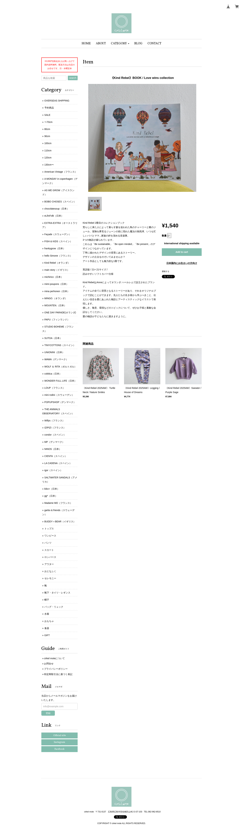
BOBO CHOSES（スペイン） (60, 201)
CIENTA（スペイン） (55, 456)
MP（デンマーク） (54, 442)
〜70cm (48, 122)
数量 (164, 235)
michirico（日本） (53, 277)
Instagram (59, 742)
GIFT (47, 635)
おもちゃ (49, 621)
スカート (49, 550)
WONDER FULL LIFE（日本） (60, 380)
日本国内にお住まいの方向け (181, 263)
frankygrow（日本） (54, 248)
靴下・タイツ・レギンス (57, 592)
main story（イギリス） (57, 270)
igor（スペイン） (53, 470)
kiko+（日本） (51, 488)
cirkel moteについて (54, 658)
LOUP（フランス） (54, 387)
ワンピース (50, 535)
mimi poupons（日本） (56, 284)
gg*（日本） (50, 496)
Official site (59, 735)
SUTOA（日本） (53, 338)
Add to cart (182, 252)
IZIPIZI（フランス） (55, 427)
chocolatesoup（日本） (56, 208)
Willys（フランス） (54, 420)
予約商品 (49, 107)
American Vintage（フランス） (60, 171)
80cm (47, 129)
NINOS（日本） (52, 449)
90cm (47, 136)
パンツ (47, 542)
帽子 (46, 599)
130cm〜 (49, 164)
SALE (47, 115)
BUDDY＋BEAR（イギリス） (60, 521)
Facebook (59, 749)
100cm (47, 143)
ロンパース (50, 557)
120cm (47, 157)
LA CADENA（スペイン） (58, 463)
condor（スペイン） (55, 434)
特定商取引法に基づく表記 (58, 674)
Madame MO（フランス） (58, 503)
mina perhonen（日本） (57, 291)
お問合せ (48, 663)
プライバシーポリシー (56, 668)
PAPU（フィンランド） (57, 319)
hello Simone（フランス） (58, 255)
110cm (47, 150)
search (72, 78)
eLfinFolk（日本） (53, 215)
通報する (165, 271)
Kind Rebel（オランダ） (57, 262)
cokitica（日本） (53, 373)
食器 (46, 628)
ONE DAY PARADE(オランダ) (60, 312)
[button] (120, 43)
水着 (46, 614)
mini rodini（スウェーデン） (59, 395)
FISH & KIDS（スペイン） (58, 241)
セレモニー (50, 578)
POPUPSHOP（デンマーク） (60, 402)
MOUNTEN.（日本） (55, 305)
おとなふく (50, 571)
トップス (49, 528)
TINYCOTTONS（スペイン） (59, 345)
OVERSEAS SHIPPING (56, 100)
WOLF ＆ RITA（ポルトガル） (60, 366)
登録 (48, 713)
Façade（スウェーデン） (57, 234)
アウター (49, 564)
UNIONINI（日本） (54, 352)
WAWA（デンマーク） (56, 359)
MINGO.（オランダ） (55, 298)
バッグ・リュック (53, 606)
